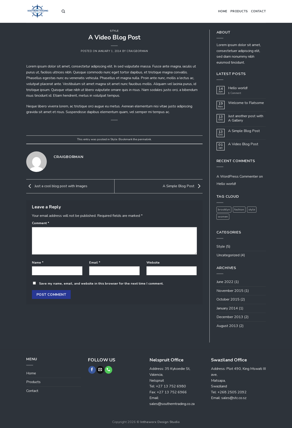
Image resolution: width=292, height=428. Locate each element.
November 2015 (229, 290)
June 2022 (224, 281)
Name (38, 262)
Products (239, 11)
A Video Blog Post (243, 144)
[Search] (63, 11)
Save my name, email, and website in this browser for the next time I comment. (101, 283)
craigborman (137, 51)
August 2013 (227, 325)
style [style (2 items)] (251, 210)
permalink (144, 139)
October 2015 (228, 299)
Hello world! (238, 88)
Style (114, 31)
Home (222, 11)
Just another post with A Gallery (245, 118)
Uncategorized (228, 255)
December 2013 (229, 316)
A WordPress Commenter (237, 176)
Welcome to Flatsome (246, 103)
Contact (258, 11)
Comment (40, 223)
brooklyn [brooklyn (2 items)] (224, 210)
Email (94, 262)
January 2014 (227, 308)
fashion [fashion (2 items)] (239, 210)
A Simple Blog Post (183, 186)
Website (153, 262)
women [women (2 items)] (223, 217)
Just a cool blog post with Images (56, 186)
